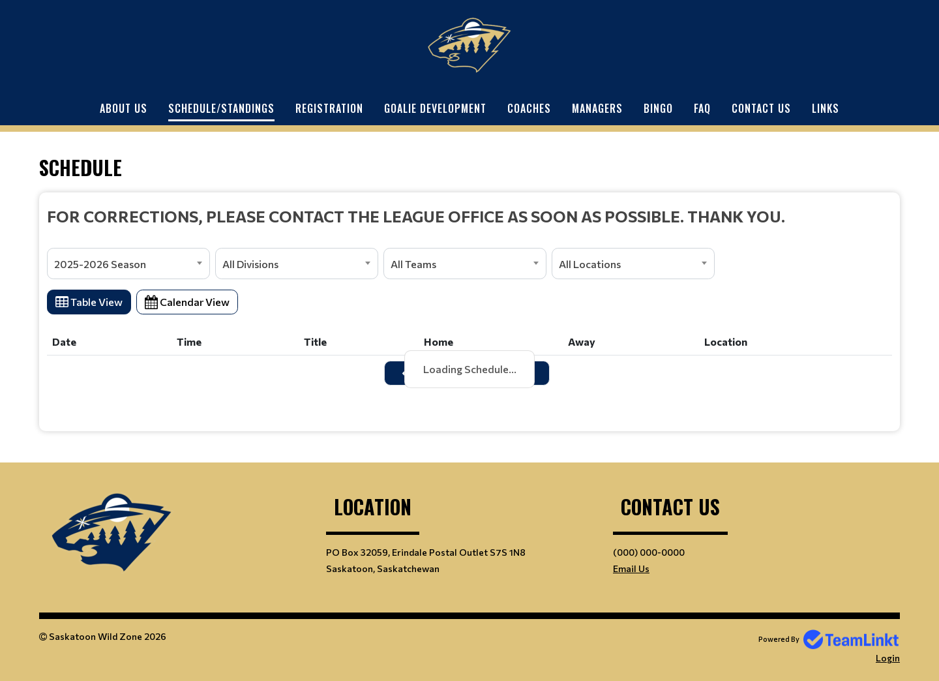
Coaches (529, 108)
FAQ (702, 108)
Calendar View (187, 301)
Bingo (658, 108)
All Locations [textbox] (590, 264)
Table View (89, 301)
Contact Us (761, 108)
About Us (123, 108)
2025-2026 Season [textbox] (100, 264)
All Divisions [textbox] (250, 264)
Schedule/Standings (221, 108)
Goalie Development (435, 108)
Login (888, 657)
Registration (329, 108)
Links (825, 108)
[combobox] (128, 263)
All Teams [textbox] (413, 264)
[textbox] (469, 216)
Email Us (631, 568)
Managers (597, 108)
